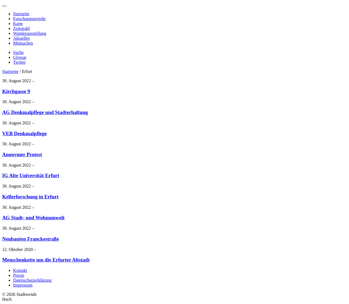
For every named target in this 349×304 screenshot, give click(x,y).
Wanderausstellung (29, 33)
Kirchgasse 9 (16, 91)
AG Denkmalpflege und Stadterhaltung (45, 112)
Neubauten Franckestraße (30, 239)
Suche (18, 52)
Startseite (21, 13)
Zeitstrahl (21, 28)
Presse (18, 275)
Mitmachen (23, 43)
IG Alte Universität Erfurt (30, 175)
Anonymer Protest (22, 154)
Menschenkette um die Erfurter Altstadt (46, 260)
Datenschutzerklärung (32, 280)
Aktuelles (21, 38)
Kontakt (20, 270)
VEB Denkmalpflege (24, 133)
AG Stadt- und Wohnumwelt (33, 217)
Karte (18, 23)
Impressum (22, 285)
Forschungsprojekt (29, 18)
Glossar (19, 57)
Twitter (19, 62)
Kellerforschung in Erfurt (30, 196)
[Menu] (4, 6)
